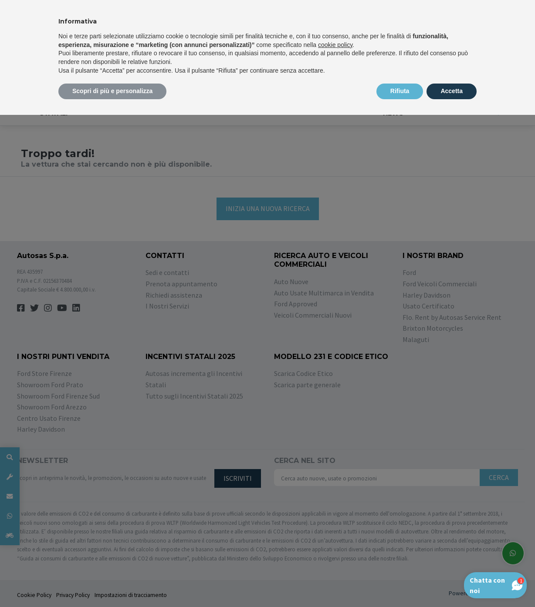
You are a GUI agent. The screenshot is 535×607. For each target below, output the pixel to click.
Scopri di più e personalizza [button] (112, 90)
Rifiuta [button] (400, 90)
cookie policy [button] (335, 44)
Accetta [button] (451, 90)
